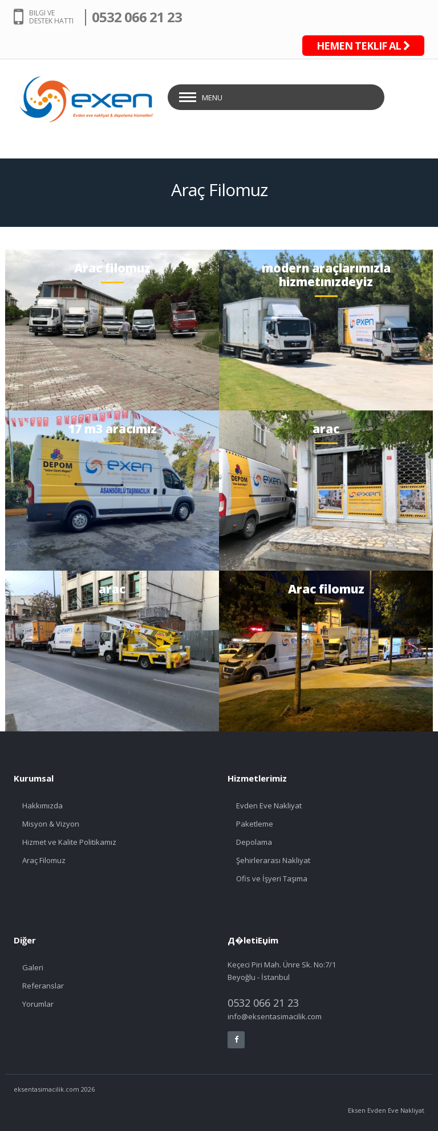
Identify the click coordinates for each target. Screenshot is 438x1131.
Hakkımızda (42, 805)
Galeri (32, 967)
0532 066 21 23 (137, 16)
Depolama (254, 842)
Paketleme (254, 824)
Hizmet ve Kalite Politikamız (69, 842)
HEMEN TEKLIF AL (363, 45)
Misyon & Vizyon (50, 824)
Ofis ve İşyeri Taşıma (271, 878)
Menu (212, 97)
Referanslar (43, 986)
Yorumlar (38, 1004)
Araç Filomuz (44, 860)
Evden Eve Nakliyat (269, 805)
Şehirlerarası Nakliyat (273, 860)
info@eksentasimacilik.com (275, 1016)
